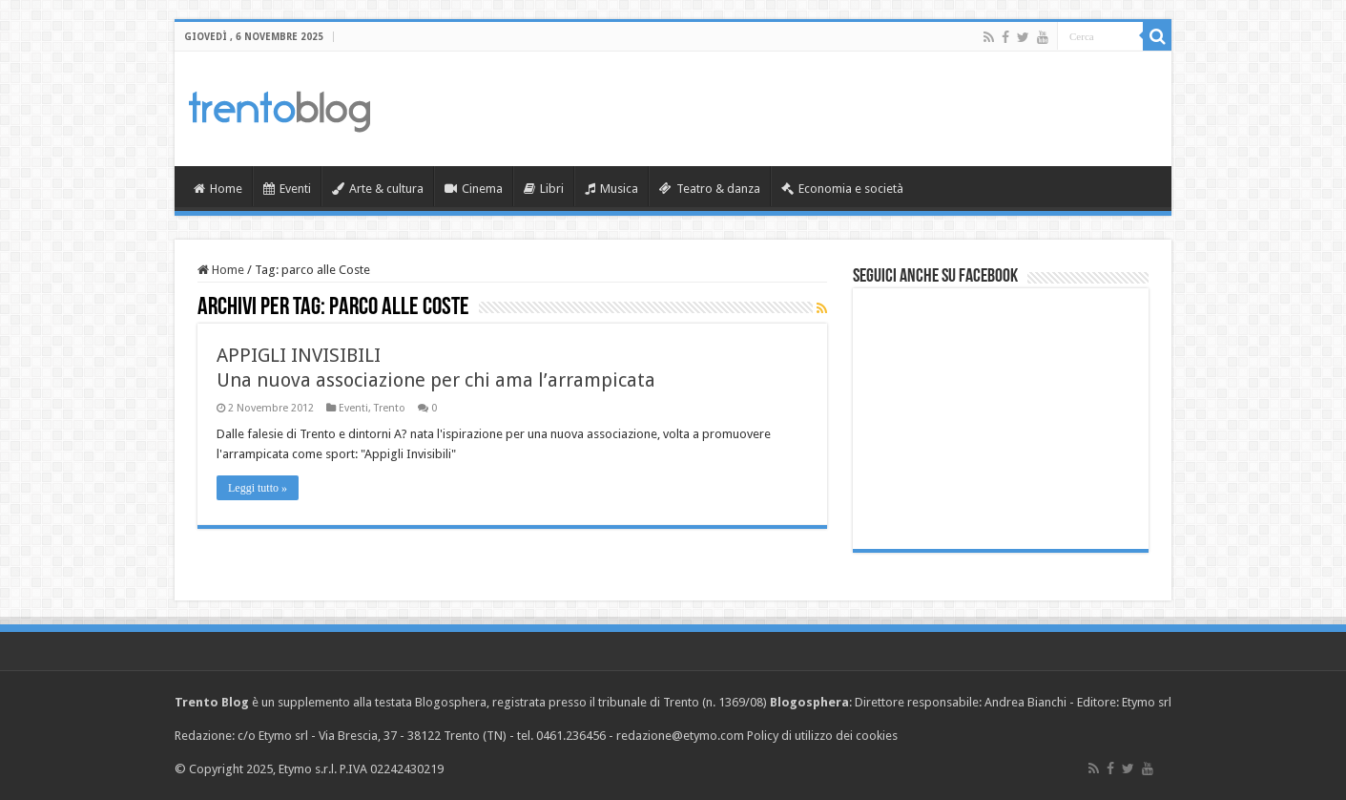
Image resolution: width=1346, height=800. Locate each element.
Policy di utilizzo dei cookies (822, 735)
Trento (389, 408)
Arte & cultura (378, 188)
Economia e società (842, 188)
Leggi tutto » (257, 488)
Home (218, 188)
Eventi (287, 188)
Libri (544, 188)
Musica (611, 188)
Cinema (474, 188)
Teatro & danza (709, 188)
